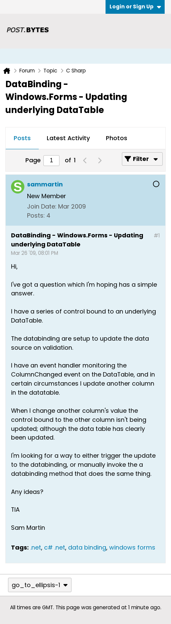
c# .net (54, 547)
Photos (116, 138)
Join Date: (41, 206)
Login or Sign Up (135, 6)
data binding (87, 547)
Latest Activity (68, 138)
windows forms (132, 547)
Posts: (36, 215)
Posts (22, 138)
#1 (157, 235)
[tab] (22, 138)
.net (35, 547)
